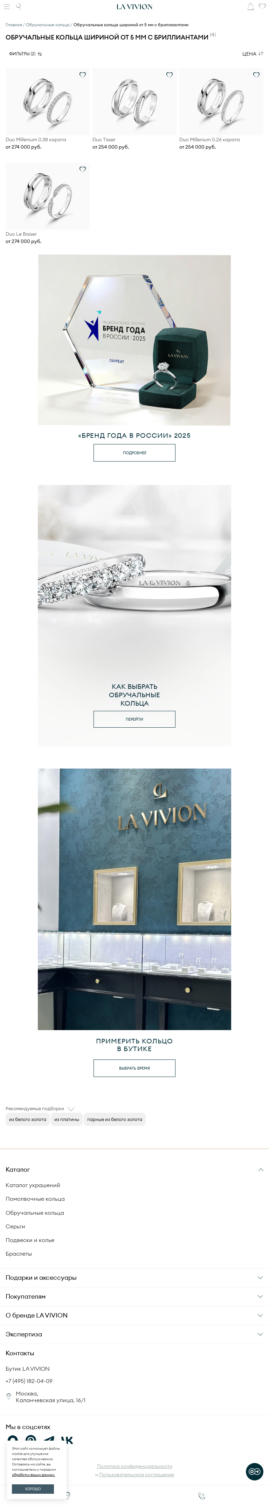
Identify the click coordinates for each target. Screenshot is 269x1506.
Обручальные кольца (35, 1212)
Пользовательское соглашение (136, 1474)
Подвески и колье (30, 1239)
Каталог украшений (33, 1185)
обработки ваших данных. (33, 1474)
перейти (134, 719)
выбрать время (134, 1068)
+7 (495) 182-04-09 (29, 1380)
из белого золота (27, 1119)
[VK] (67, 1441)
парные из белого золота (114, 1119)
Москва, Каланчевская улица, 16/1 (50, 1397)
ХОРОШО (33, 1489)
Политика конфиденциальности (134, 1466)
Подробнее (134, 452)
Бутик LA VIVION (28, 1368)
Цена (249, 54)
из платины (66, 1119)
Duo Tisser (104, 140)
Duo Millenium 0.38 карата (36, 140)
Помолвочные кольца (35, 1198)
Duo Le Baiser (21, 234)
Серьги (15, 1226)
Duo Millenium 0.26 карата (209, 140)
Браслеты (19, 1253)
